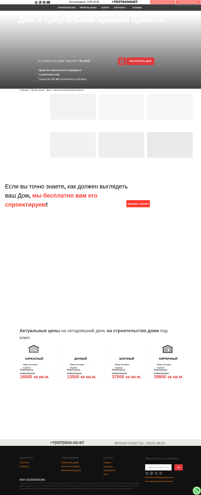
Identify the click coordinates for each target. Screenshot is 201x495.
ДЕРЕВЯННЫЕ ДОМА (71, 470)
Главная (24, 90)
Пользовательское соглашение (159, 481)
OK (178, 467)
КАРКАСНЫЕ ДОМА (70, 466)
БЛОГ (106, 474)
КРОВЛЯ (107, 463)
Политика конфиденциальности (159, 477)
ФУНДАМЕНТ (109, 470)
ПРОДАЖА (24, 466)
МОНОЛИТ (108, 467)
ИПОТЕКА (24, 462)
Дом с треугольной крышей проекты (65, 90)
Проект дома (37, 90)
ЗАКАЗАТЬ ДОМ (152, 462)
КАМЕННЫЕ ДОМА (70, 462)
